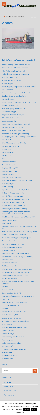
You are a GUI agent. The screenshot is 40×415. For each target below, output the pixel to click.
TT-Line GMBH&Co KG (10, 306)
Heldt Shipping (7, 187)
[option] (21, 16)
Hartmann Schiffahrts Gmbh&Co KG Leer (17, 180)
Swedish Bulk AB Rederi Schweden (14, 302)
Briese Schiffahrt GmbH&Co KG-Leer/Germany (19, 102)
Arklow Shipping (8, 83)
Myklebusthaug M (8, 250)
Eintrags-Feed (8, 387)
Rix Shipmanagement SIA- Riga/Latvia (16, 272)
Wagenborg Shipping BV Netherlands (15, 321)
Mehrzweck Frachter (9, 356)
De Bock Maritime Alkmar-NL (12, 127)
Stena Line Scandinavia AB (11, 293)
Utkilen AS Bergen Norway (11, 318)
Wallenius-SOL (7, 324)
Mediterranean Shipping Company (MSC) (16, 238)
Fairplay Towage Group (10, 146)
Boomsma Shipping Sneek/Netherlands (16, 93)
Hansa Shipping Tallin (9, 171)
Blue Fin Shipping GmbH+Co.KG (13, 109)
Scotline (5, 287)
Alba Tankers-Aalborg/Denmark (13, 71)
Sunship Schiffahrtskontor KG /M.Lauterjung (18, 296)
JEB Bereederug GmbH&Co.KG (13, 205)
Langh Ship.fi (6, 223)
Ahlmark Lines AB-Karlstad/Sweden (15, 68)
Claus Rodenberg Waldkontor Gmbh (15, 275)
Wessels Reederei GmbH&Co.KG (14, 327)
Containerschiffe (8, 346)
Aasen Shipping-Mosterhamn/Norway (20, 16)
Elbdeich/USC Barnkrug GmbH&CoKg (15, 134)
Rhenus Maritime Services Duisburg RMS (17, 269)
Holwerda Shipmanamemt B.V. (13, 193)
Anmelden (7, 382)
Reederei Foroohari (9, 162)
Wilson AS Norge (8, 334)
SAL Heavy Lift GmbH (10, 278)
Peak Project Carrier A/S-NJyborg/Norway (17, 257)
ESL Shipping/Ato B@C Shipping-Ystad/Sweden (19, 137)
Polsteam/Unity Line (9, 263)
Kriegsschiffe (7, 352)
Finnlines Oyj (6, 155)
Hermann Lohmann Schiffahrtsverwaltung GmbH (20, 232)
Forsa (4, 159)
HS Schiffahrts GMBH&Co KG (12, 196)
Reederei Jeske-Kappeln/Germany (14, 209)
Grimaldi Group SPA (9, 165)
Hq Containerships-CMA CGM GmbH (15, 199)
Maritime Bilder (7, 359)
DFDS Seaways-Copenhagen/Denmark (16, 124)
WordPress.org (9, 395)
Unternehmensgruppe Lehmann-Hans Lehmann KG (19, 227)
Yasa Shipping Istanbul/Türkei (13, 337)
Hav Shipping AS (8, 184)
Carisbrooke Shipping (9, 112)
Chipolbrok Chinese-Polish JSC (13, 115)
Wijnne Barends (8, 331)
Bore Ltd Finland (8, 99)
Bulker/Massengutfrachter (11, 343)
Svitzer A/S (6, 299)
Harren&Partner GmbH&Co (12, 177)
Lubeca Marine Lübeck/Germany (14, 235)
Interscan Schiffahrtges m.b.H (13, 202)
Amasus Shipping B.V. (9, 77)
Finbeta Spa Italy (8, 152)
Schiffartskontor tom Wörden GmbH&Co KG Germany (18, 283)
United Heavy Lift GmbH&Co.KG (14, 312)
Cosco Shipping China (9, 121)
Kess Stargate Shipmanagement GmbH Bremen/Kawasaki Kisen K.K (16, 213)
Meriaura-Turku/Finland (10, 241)
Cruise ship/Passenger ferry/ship (14, 349)
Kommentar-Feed (10, 391)
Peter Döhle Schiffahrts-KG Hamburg (15, 130)
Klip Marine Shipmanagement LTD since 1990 (18, 217)
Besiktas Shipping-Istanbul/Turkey (14, 96)
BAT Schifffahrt (7, 90)
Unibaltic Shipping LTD (10, 315)
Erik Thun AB (6, 140)
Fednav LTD (6, 149)
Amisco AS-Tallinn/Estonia (11, 80)
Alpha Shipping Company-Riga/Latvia (15, 74)
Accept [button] (26, 409)
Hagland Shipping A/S (10, 168)
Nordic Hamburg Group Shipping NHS (16, 253)
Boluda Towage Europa (10, 105)
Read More (20, 413)
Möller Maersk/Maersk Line (12, 247)
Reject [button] (34, 409)
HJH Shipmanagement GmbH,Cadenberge (17, 190)
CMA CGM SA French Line (11, 118)
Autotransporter (8, 340)
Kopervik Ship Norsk (9, 220)
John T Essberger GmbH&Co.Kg (14, 143)
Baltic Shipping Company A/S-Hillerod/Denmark (19, 87)
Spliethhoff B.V (7, 290)
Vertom (5, 309)
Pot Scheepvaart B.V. (9, 266)
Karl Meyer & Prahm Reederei (13, 244)
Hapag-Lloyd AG (8, 174)
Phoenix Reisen (7, 260)
